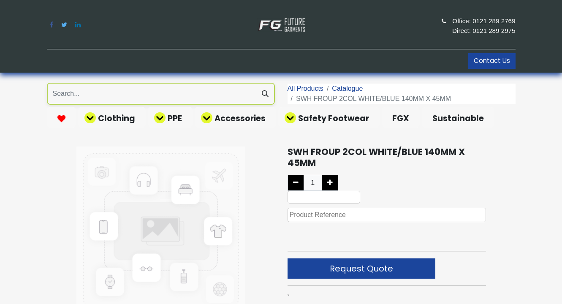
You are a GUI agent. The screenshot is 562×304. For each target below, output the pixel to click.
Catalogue (347, 88)
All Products (305, 88)
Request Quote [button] (361, 268)
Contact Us (492, 60)
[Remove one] (296, 183)
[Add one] (330, 183)
